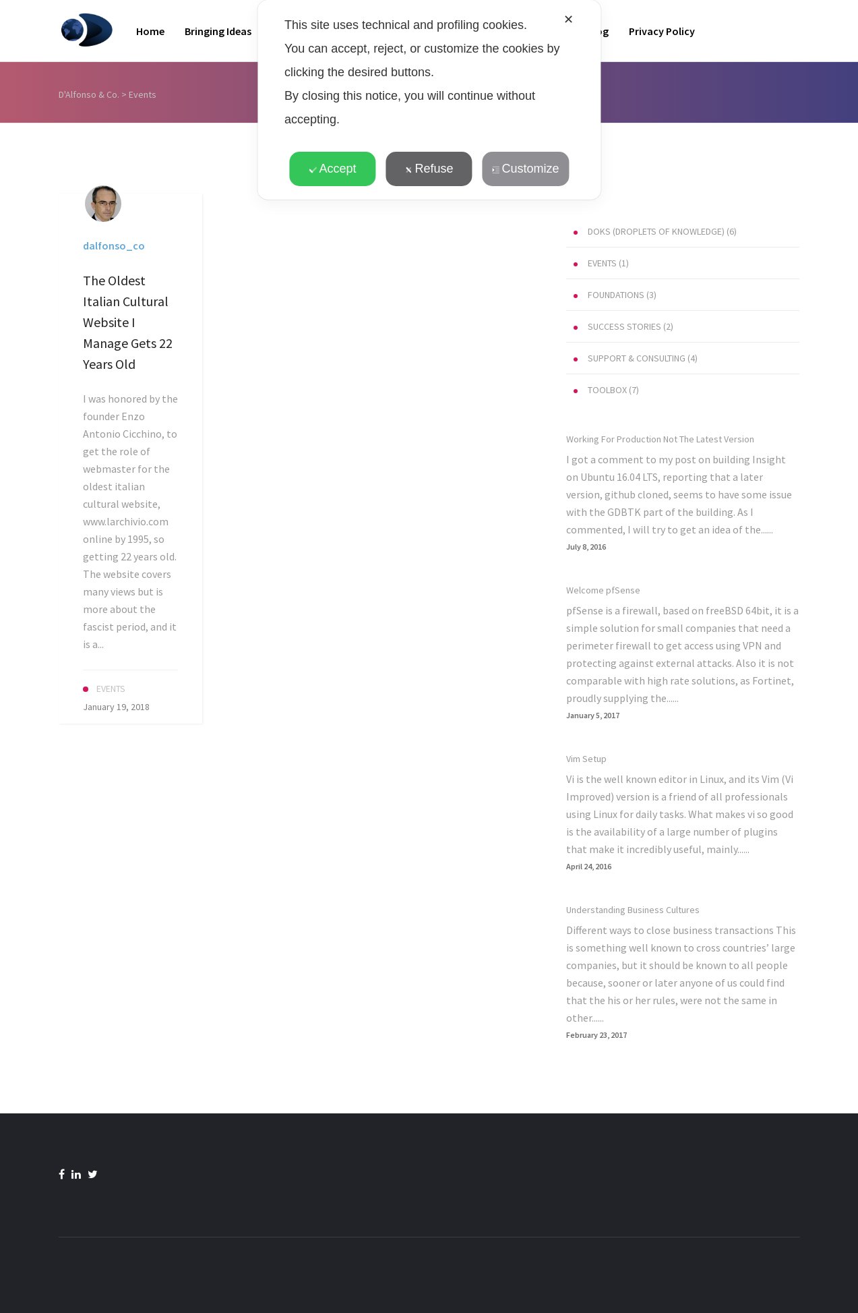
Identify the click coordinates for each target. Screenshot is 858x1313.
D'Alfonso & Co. (89, 94)
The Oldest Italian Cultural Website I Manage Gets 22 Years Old (128, 322)
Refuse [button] (428, 168)
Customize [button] (525, 168)
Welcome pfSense (603, 590)
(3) (615, 295)
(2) (623, 326)
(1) (601, 263)
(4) (636, 358)
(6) (655, 231)
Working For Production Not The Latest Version (660, 439)
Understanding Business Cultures (633, 910)
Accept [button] (332, 168)
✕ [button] (568, 19)
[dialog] (429, 100)
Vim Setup (586, 759)
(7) (606, 390)
